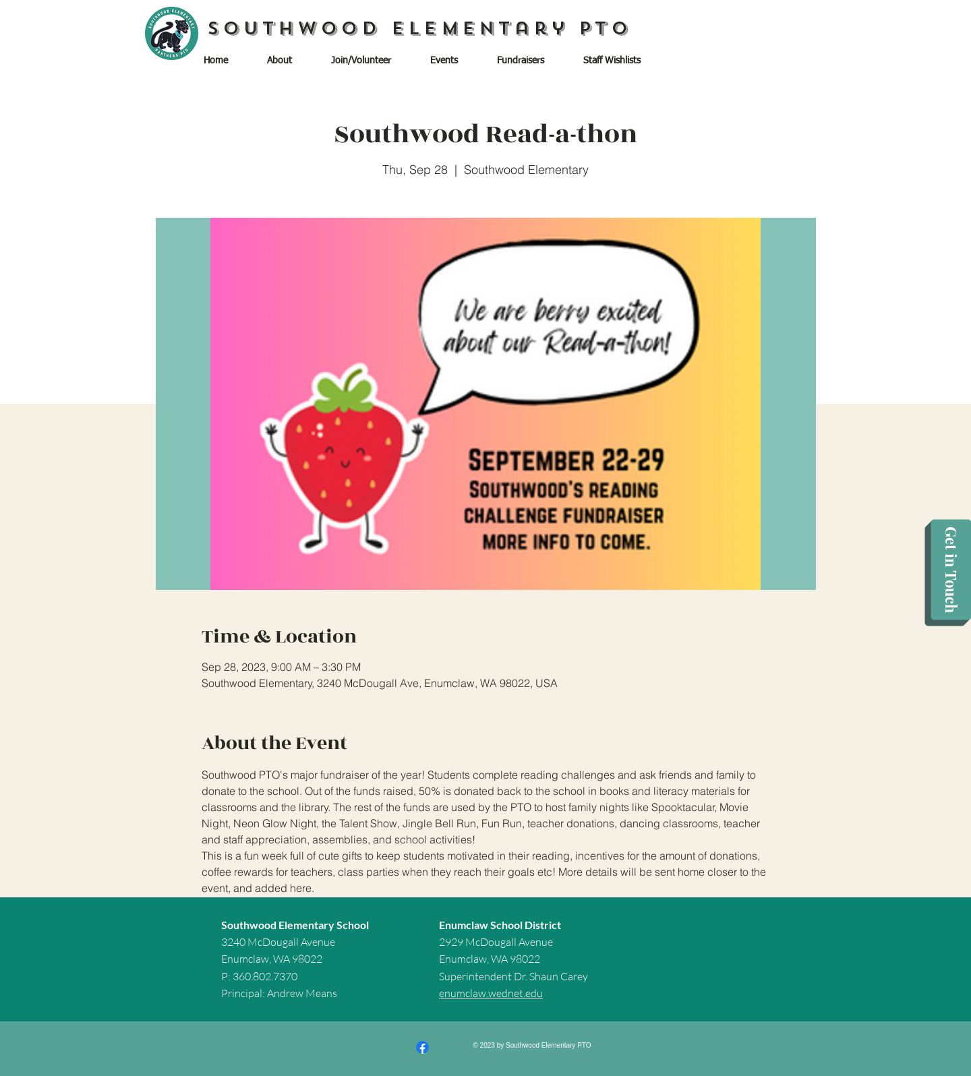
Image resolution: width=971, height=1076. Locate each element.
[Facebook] (422, 1047)
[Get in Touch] (951, 570)
